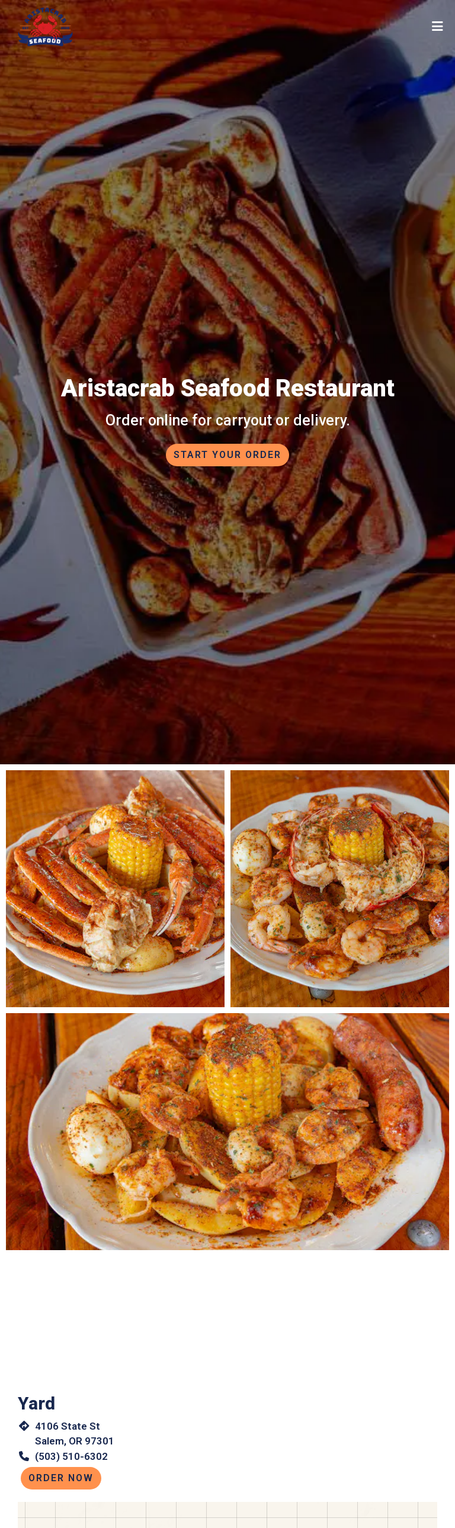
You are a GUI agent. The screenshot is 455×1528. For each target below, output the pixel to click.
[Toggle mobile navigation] (437, 26)
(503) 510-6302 (71, 1456)
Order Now (61, 1478)
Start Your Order (227, 454)
